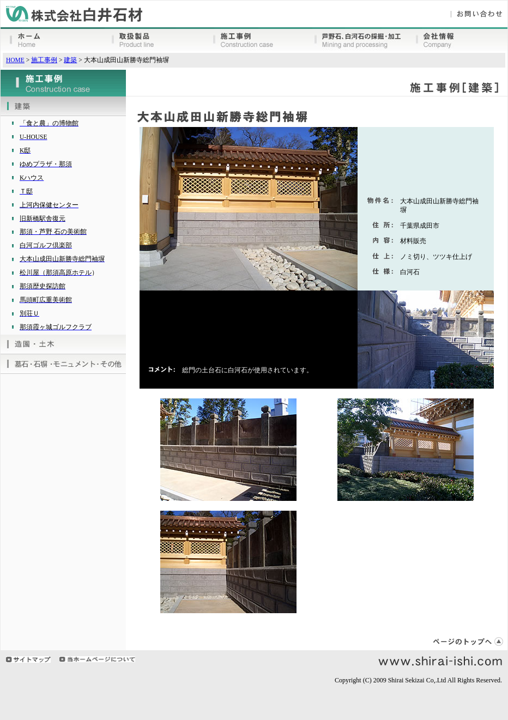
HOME (15, 60)
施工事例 (44, 60)
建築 (70, 60)
